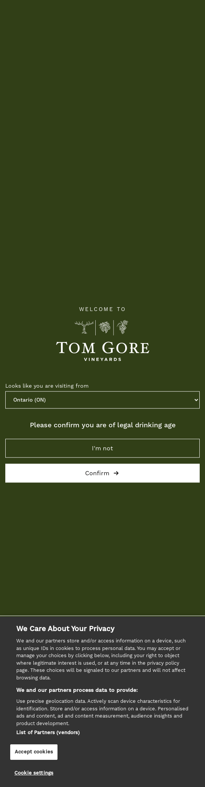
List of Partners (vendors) (48, 733)
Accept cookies (34, 752)
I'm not (102, 448)
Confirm (102, 472)
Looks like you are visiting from (47, 385)
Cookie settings (33, 773)
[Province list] (102, 399)
